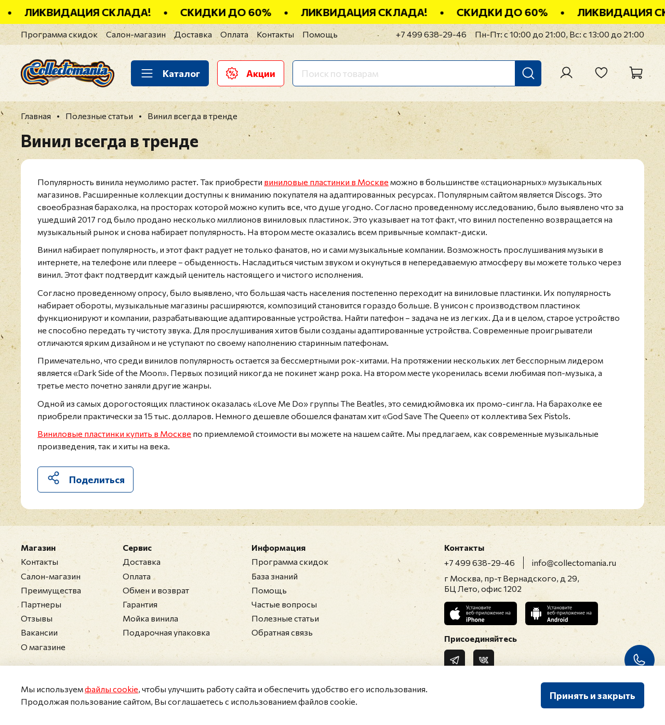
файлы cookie (111, 689)
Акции (250, 73)
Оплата (234, 34)
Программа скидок (59, 34)
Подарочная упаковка (166, 632)
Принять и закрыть (592, 695)
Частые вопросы (284, 604)
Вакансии (39, 632)
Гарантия (140, 604)
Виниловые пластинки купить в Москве (114, 433)
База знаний (274, 576)
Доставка (193, 34)
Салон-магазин (136, 34)
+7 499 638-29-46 (431, 34)
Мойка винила (150, 618)
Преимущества (51, 590)
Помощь (320, 34)
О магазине (43, 647)
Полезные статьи (285, 618)
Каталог (170, 73)
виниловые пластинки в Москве (326, 182)
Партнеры (41, 604)
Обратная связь (282, 632)
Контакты (275, 34)
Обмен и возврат (156, 590)
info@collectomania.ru (574, 562)
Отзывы (36, 618)
